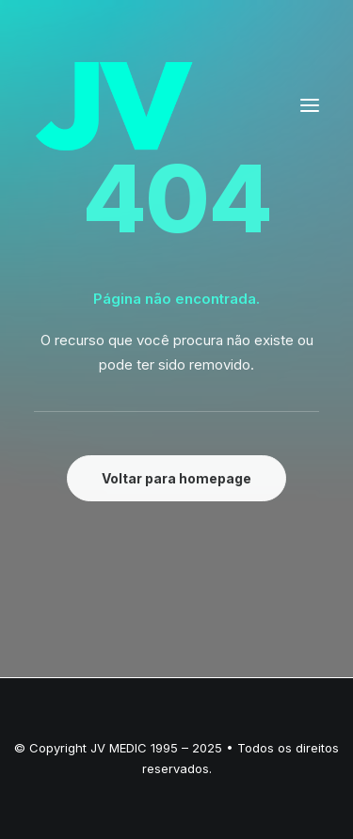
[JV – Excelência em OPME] (114, 105)
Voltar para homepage (176, 478)
